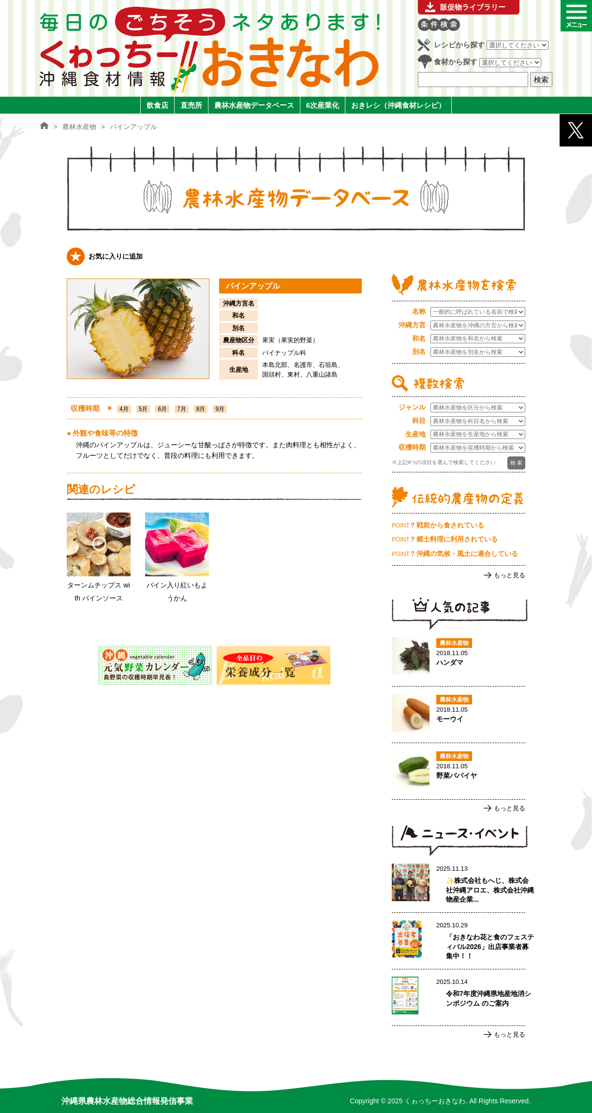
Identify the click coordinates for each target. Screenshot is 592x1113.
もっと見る (509, 575)
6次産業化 (322, 105)
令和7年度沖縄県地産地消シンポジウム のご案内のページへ (458, 997)
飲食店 (157, 105)
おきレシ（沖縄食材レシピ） (398, 105)
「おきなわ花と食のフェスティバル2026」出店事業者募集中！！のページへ (458, 941)
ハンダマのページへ (458, 658)
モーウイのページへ (458, 715)
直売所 (191, 105)
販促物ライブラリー (472, 7)
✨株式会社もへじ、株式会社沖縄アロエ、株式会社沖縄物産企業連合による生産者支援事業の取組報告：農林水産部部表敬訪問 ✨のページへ (458, 884)
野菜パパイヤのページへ (458, 771)
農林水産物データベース (254, 105)
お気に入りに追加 (116, 256)
